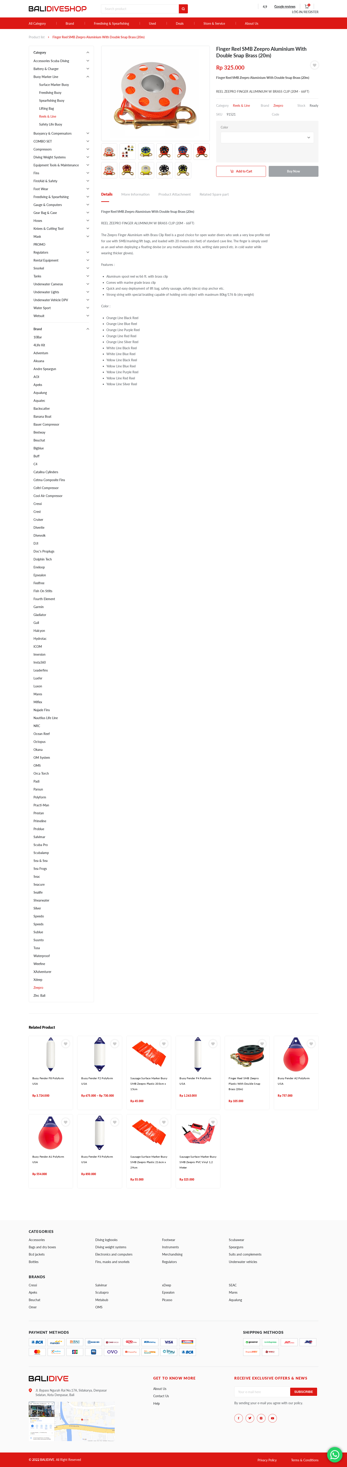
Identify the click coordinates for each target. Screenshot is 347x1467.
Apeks (38, 385)
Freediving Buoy (50, 93)
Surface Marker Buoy (54, 85)
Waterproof (42, 956)
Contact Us (161, 1396)
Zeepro (38, 987)
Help (156, 1403)
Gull (36, 623)
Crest (37, 512)
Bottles (33, 1262)
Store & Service (214, 23)
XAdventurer (42, 972)
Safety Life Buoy (50, 124)
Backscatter (42, 408)
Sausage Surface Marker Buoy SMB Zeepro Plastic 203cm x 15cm (148, 1084)
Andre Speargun (45, 369)
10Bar (38, 337)
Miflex (38, 702)
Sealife (38, 892)
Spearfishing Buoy (51, 100)
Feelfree (39, 583)
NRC (37, 726)
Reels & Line (47, 116)
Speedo (39, 916)
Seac (37, 876)
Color (224, 127)
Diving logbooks (106, 1240)
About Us (251, 23)
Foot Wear (41, 189)
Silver (37, 908)
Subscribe (303, 1392)
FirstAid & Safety (45, 181)
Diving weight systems (110, 1247)
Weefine (39, 964)
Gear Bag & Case (45, 213)
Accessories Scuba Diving (51, 61)
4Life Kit (39, 345)
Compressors (43, 149)
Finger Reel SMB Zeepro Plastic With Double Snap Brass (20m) (244, 1084)
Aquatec (39, 401)
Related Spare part (214, 194)
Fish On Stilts (43, 591)
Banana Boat (42, 416)
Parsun (38, 789)
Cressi (38, 504)
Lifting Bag (46, 108)
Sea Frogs (40, 869)
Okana (38, 750)
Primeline (40, 821)
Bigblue (39, 448)
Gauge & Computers (48, 205)
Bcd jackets (37, 1254)
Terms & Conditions (304, 1460)
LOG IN (305, 12)
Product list (37, 37)
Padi (36, 781)
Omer (33, 1307)
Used (152, 23)
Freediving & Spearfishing (111, 23)
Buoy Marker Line (46, 77)
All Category (37, 23)
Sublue (38, 932)
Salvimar (39, 837)
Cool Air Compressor (48, 496)
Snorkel (39, 268)
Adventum (41, 353)
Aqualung (40, 393)
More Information (135, 194)
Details (106, 194)
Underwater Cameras (48, 284)
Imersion (39, 654)
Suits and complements (245, 1254)
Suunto (39, 940)
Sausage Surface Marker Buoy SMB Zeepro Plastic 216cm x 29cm (148, 1162)
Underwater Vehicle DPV (51, 300)
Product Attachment (174, 194)
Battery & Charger (46, 69)
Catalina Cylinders (46, 472)
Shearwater (41, 900)
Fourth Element (44, 599)
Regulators (41, 252)
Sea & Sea (41, 861)
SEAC (233, 1285)
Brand (70, 23)
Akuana (39, 361)
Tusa (37, 948)
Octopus (39, 742)
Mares (38, 694)
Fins (36, 173)
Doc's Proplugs (44, 551)
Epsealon (40, 575)
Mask (37, 236)
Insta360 (40, 662)
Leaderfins (41, 670)
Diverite (39, 527)
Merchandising (172, 1254)
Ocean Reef (42, 734)
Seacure (39, 884)
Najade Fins (42, 710)
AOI (36, 377)
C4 (35, 464)
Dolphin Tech (43, 559)
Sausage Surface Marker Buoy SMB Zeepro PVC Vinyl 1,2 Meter (197, 1162)
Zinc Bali (39, 995)
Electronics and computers (113, 1254)
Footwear (168, 1240)
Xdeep (38, 980)
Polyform (40, 797)
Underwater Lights (46, 292)
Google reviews (284, 6)
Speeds (38, 924)
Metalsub (101, 1300)
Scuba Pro (41, 845)
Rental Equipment (46, 260)
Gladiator (40, 615)
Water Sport (42, 308)
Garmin (39, 607)
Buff (36, 456)
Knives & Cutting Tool (48, 228)
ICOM (38, 646)
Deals (180, 23)
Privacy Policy (267, 1460)
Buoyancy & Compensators (53, 133)
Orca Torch (41, 773)
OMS (37, 765)
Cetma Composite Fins (49, 480)
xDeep (166, 1285)
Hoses (38, 221)
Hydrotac (40, 638)
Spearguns (236, 1247)
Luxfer (38, 678)
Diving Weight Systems (50, 157)
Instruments (170, 1247)
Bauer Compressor (46, 424)
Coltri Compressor (46, 488)
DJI (36, 543)
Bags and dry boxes (42, 1247)
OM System (42, 757)
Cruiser (38, 519)
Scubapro (102, 1292)
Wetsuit (39, 316)
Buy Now (293, 171)
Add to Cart (244, 171)
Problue (39, 829)
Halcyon (39, 631)
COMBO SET (43, 141)
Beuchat (39, 440)
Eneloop (39, 567)
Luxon (38, 686)
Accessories (37, 1240)
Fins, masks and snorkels (112, 1262)
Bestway (39, 432)
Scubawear (236, 1240)
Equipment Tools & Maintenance (56, 165)
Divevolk (39, 535)
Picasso (167, 1300)
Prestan (39, 813)
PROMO (39, 244)
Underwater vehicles (243, 1262)
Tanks (37, 276)
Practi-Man (41, 805)
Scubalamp (41, 853)
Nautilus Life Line (46, 718)
